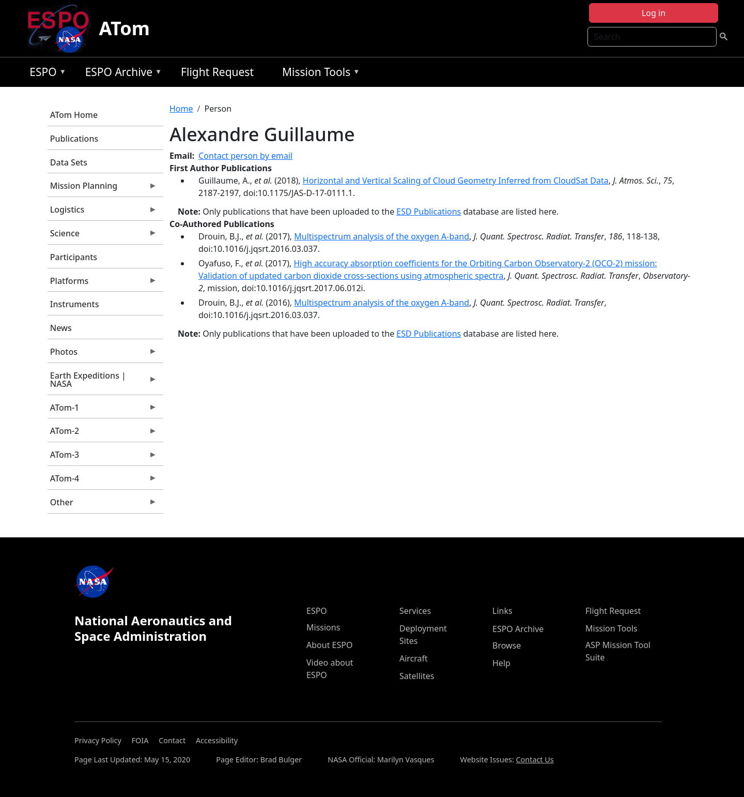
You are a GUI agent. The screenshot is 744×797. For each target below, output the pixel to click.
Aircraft (413, 658)
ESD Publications (428, 211)
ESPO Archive (121, 74)
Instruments (74, 304)
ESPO (45, 74)
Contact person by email (245, 155)
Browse (506, 645)
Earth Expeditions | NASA (102, 382)
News (61, 328)
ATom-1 (102, 410)
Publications (74, 138)
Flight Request (217, 72)
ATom (124, 28)
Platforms (102, 283)
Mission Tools (318, 74)
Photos (102, 354)
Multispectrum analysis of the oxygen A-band (381, 236)
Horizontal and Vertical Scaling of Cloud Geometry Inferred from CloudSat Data (456, 180)
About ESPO (329, 645)
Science (102, 236)
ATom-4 (102, 481)
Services (415, 610)
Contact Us (535, 759)
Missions (323, 627)
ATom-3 (102, 457)
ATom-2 (102, 433)
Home (181, 108)
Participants (73, 257)
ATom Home (74, 115)
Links (502, 610)
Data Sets (68, 162)
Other (102, 505)
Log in (653, 13)
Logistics (102, 212)
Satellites (416, 676)
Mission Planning (102, 188)
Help (501, 663)
